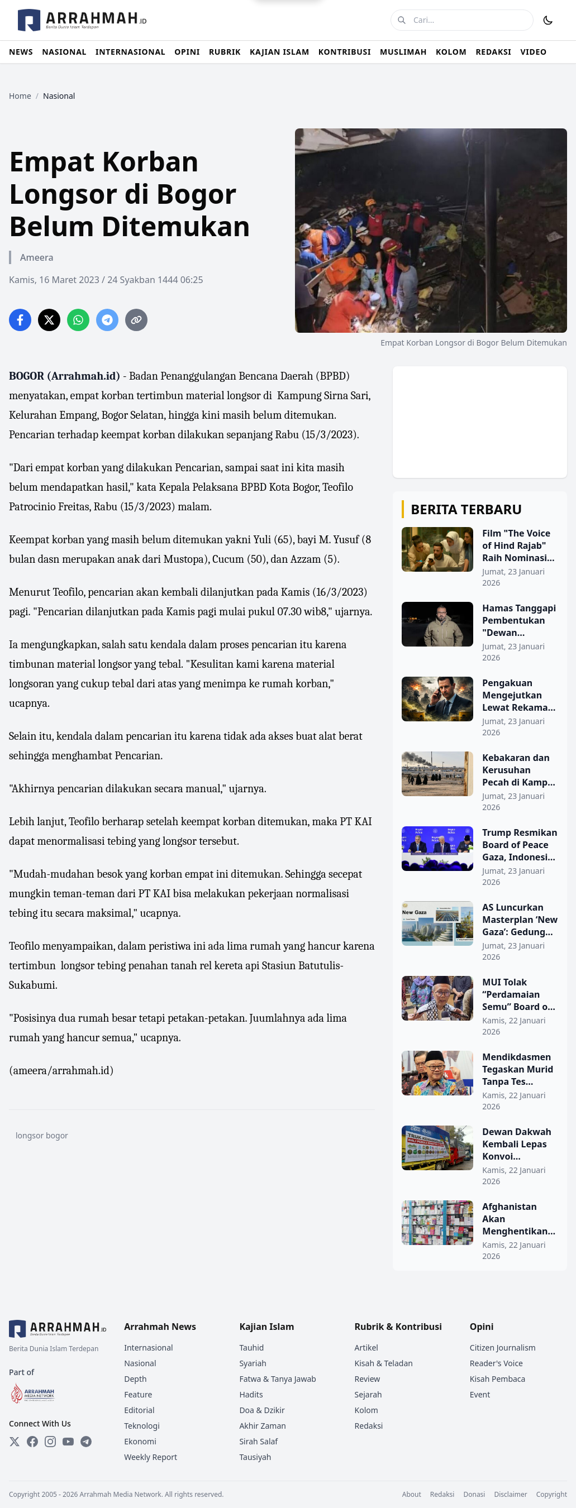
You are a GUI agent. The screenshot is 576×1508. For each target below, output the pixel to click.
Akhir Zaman (262, 1425)
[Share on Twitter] (49, 320)
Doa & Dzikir (261, 1410)
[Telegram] (86, 1441)
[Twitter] (14, 1441)
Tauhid (251, 1347)
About (411, 1494)
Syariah (252, 1363)
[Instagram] (50, 1441)
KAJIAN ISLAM (280, 51)
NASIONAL (64, 51)
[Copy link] (136, 320)
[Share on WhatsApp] (78, 320)
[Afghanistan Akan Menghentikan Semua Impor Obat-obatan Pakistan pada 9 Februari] (480, 1231)
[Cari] (401, 20)
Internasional (148, 1347)
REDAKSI (493, 51)
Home (20, 95)
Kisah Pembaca (498, 1378)
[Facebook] (32, 1441)
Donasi (474, 1494)
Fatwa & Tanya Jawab (277, 1378)
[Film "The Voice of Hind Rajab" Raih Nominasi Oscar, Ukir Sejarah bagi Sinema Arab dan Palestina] (480, 557)
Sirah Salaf (258, 1441)
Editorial (139, 1410)
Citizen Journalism (503, 1347)
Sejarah (368, 1394)
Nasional (140, 1363)
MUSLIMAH (403, 51)
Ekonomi (140, 1441)
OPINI (187, 51)
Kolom (366, 1410)
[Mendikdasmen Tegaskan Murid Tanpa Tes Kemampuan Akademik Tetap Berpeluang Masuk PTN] (480, 1081)
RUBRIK (225, 51)
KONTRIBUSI (344, 51)
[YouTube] (68, 1441)
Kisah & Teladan (384, 1363)
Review (367, 1378)
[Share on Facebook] (20, 320)
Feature (138, 1394)
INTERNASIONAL (130, 51)
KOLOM (451, 51)
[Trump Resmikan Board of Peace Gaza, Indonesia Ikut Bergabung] (480, 857)
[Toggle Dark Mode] (548, 20)
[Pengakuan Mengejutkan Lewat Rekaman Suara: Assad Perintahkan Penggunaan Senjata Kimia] (480, 707)
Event (480, 1394)
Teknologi (142, 1425)
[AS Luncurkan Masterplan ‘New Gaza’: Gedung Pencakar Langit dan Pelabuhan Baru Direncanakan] (480, 932)
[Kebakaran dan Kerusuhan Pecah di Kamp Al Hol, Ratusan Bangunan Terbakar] (480, 782)
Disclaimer (510, 1494)
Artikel (366, 1347)
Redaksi (369, 1425)
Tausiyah (255, 1457)
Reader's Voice (496, 1363)
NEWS (21, 51)
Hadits (251, 1394)
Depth (135, 1378)
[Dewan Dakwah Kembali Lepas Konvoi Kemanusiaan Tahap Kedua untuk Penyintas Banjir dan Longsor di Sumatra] (480, 1156)
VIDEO (534, 51)
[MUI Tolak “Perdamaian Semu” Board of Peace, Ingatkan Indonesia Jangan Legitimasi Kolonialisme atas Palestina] (480, 1006)
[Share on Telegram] (107, 320)
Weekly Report (150, 1457)
